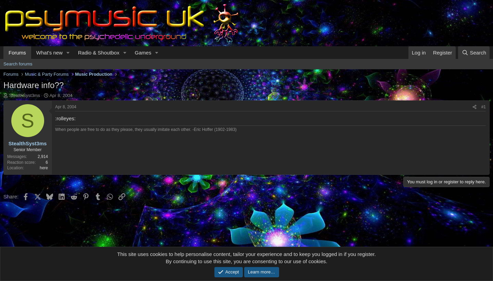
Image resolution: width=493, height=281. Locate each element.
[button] (68, 52)
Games (143, 53)
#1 (483, 107)
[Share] (474, 107)
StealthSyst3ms (24, 95)
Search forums (18, 63)
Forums (17, 53)
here (44, 168)
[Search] (474, 52)
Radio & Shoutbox (98, 53)
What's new (49, 53)
